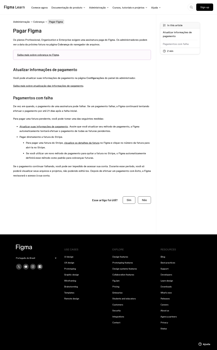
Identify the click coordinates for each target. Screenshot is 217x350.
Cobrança (38, 21)
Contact (116, 322)
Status (164, 328)
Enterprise (117, 292)
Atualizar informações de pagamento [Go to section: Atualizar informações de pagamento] (177, 34)
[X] (19, 267)
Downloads (166, 286)
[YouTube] (26, 267)
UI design (68, 256)
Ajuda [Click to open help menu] (154, 7)
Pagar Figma (56, 21)
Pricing (115, 286)
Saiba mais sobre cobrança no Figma (38, 54)
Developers (166, 274)
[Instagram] (33, 267)
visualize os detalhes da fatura (81, 142)
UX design (69, 262)
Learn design (167, 280)
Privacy (164, 322)
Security (116, 310)
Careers (164, 304)
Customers (117, 304)
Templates (69, 292)
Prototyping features (122, 262)
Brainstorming (71, 286)
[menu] (36, 258)
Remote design (71, 298)
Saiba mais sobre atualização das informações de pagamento (48, 85)
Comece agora (39, 7)
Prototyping (70, 268)
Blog (163, 256)
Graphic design (71, 274)
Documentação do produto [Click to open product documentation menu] (66, 7)
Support (164, 268)
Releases (165, 298)
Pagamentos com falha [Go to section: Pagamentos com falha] (176, 43)
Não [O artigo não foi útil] (144, 200)
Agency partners (169, 316)
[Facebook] (40, 267)
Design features (120, 256)
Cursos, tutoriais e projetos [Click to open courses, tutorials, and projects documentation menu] (128, 7)
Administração (21, 21)
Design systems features (124, 268)
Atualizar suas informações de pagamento (43, 126)
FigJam (116, 280)
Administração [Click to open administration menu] (97, 7)
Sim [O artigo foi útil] (129, 200)
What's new (166, 292)
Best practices (168, 262)
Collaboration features (123, 274)
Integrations (118, 316)
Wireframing (70, 280)
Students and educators (124, 298)
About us (165, 310)
